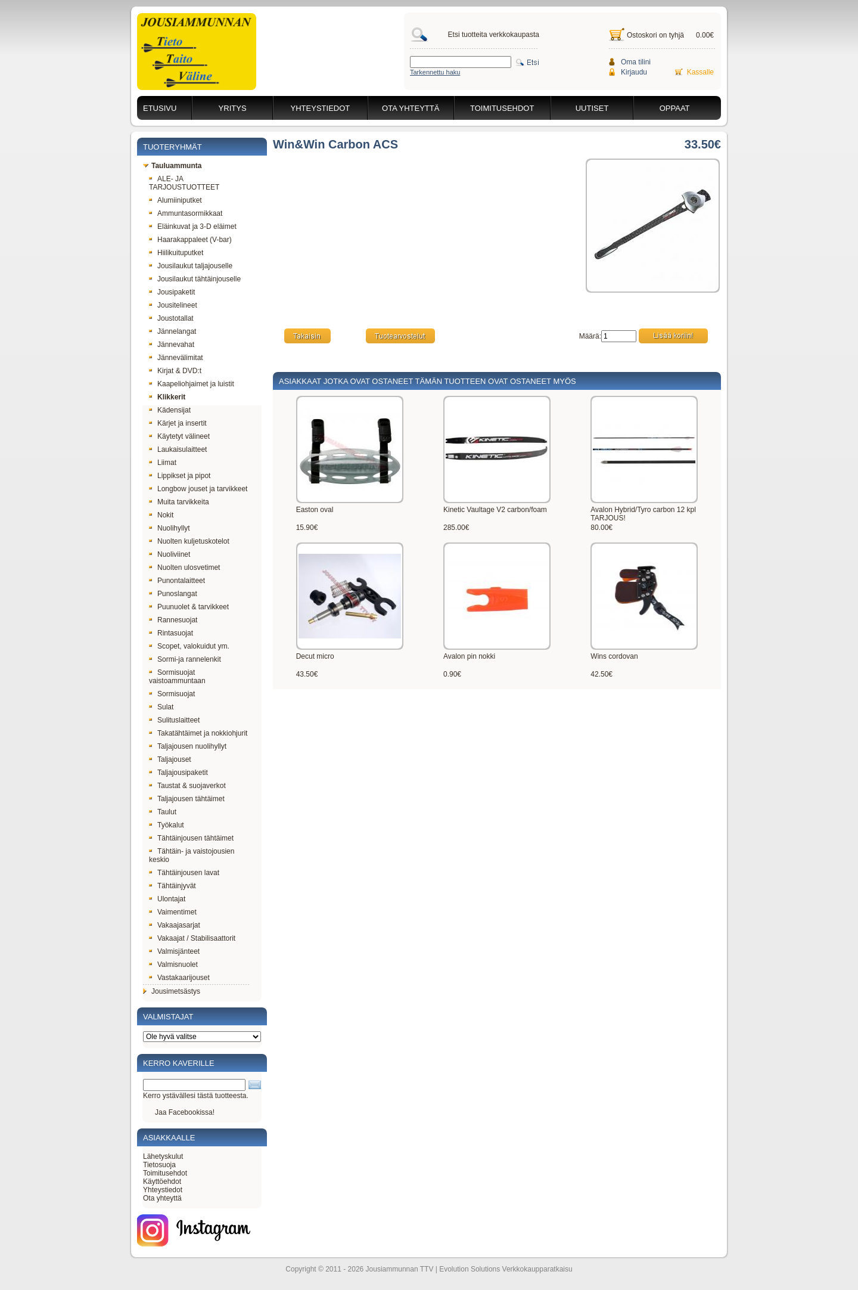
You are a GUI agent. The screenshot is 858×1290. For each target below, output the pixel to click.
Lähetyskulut (163, 1156)
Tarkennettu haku (435, 72)
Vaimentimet (173, 912)
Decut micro (315, 656)
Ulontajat (167, 899)
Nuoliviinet (169, 554)
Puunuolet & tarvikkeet (189, 607)
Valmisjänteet (174, 951)
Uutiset (592, 108)
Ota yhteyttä (410, 108)
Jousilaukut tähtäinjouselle (195, 279)
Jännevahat (171, 344)
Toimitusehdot (502, 108)
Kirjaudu (634, 72)
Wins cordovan (614, 656)
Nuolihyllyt (169, 528)
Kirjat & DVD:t (175, 371)
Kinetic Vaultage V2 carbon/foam (495, 510)
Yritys (233, 108)
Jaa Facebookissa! (184, 1112)
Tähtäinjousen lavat (184, 873)
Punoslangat (173, 594)
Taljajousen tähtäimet (187, 799)
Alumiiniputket (175, 200)
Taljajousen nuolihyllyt (187, 746)
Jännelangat (172, 331)
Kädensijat (170, 410)
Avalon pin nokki (469, 656)
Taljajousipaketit (178, 772)
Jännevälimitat (176, 357)
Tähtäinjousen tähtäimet (191, 838)
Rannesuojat (173, 620)
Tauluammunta (172, 166)
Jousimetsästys (171, 991)
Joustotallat (171, 318)
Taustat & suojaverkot (187, 786)
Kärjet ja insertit (178, 423)
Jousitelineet (173, 305)
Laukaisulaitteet (178, 449)
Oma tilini (636, 62)
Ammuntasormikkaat (185, 213)
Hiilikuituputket (176, 253)
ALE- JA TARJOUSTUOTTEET (184, 183)
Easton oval (315, 510)
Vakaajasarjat (174, 925)
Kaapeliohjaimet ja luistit (191, 384)
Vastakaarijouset (179, 977)
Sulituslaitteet (174, 720)
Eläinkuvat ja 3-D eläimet (193, 226)
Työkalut (166, 825)
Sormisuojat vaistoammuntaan (177, 676)
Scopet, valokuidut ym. (189, 646)
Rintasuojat (171, 633)
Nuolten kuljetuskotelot (189, 541)
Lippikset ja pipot (179, 476)
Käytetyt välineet (179, 436)
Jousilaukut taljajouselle (190, 266)
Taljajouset (170, 759)
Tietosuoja (159, 1165)
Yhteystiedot (320, 108)
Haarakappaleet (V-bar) (190, 239)
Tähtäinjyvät (172, 886)
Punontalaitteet (177, 580)
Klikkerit (167, 397)
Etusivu (159, 108)
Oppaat (675, 108)
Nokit (161, 515)
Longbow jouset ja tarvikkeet (198, 489)
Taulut (162, 812)
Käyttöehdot (162, 1181)
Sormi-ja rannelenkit (185, 659)
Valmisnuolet (173, 964)
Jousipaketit (172, 292)
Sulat (161, 707)
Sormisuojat (172, 694)
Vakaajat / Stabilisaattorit (192, 938)
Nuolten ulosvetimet (184, 567)
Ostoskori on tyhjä (655, 35)
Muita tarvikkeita (179, 502)
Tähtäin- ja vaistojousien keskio (191, 855)
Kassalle (700, 72)
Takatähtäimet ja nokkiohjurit (198, 733)
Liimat (162, 462)
